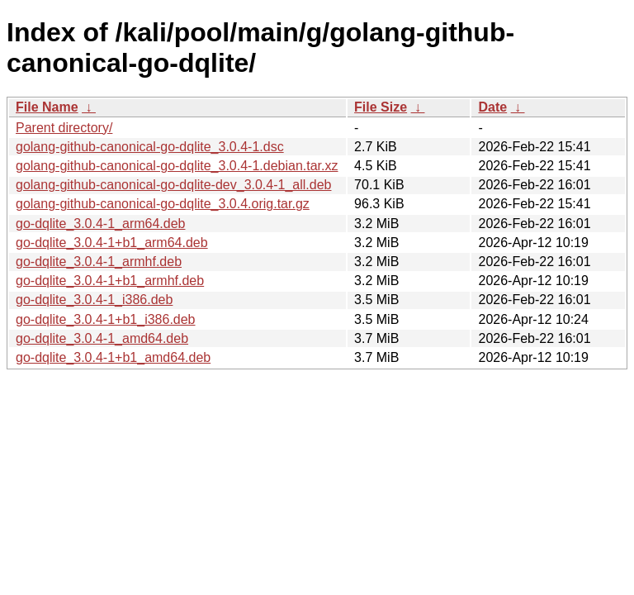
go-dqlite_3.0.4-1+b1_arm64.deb (112, 243)
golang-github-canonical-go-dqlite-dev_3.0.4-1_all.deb (173, 185)
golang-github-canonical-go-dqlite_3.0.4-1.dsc (150, 147)
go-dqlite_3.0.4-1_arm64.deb (100, 224)
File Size (380, 107)
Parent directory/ (64, 128)
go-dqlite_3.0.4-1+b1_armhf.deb (110, 281)
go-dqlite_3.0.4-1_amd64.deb (102, 338)
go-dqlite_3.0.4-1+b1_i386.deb (106, 319)
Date (492, 107)
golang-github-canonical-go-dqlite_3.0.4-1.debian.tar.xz (177, 166)
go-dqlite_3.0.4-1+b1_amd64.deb (113, 357)
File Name (47, 107)
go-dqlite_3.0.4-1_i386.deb (94, 300)
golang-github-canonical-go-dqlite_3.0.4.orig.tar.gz (163, 204)
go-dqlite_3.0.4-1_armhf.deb (99, 262)
